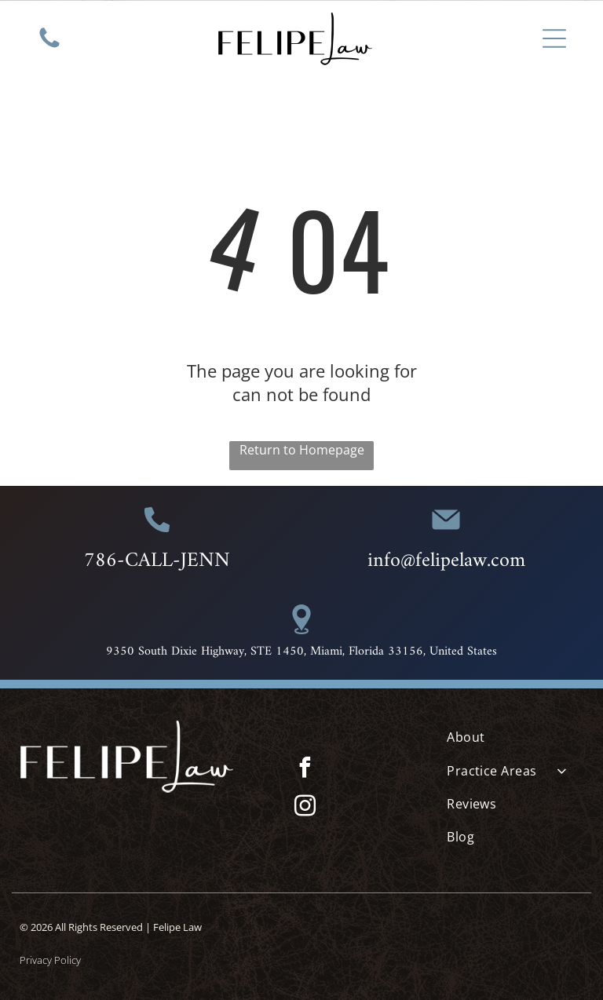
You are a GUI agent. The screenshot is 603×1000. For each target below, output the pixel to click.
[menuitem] (515, 737)
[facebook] (305, 769)
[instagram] (305, 808)
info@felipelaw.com (446, 560)
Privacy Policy (50, 960)
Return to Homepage (301, 449)
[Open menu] (554, 38)
